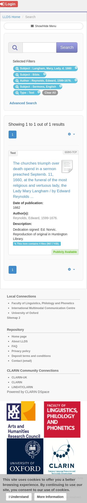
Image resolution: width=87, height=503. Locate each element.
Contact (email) (22, 360)
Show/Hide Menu (43, 26)
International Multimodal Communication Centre (43, 308)
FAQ (14, 346)
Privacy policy (21, 351)
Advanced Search (23, 103)
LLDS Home (11, 17)
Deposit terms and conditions (31, 356)
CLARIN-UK (19, 377)
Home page (19, 336)
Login (8, 4)
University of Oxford (25, 313)
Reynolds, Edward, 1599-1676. (35, 218)
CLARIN (17, 382)
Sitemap (12, 317)
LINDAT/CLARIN (22, 387)
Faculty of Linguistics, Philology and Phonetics (43, 303)
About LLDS (20, 341)
